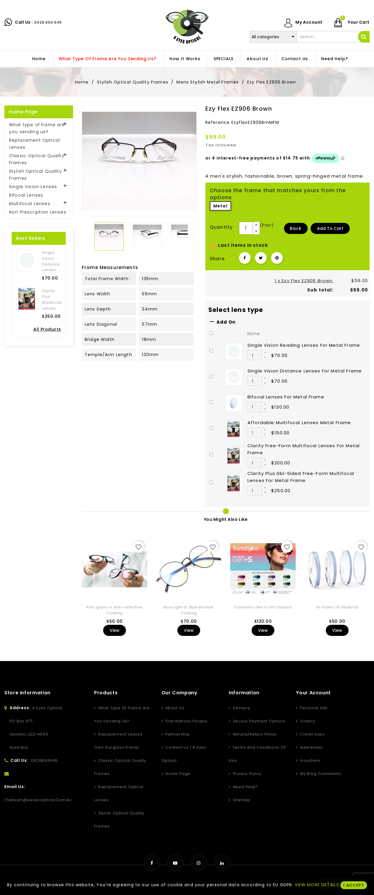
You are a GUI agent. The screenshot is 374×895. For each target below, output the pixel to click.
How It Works (184, 59)
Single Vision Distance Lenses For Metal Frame (304, 371)
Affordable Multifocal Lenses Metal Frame (299, 422)
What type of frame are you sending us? (107, 59)
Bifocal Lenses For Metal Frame (285, 397)
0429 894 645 (48, 22)
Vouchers (309, 760)
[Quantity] (246, 228)
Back (296, 228)
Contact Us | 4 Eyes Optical (184, 754)
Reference (217, 122)
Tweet (261, 258)
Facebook (152, 862)
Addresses (311, 747)
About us (257, 59)
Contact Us (294, 59)
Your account (313, 692)
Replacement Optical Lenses (34, 143)
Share (245, 258)
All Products (47, 329)
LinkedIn (222, 862)
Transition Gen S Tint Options (263, 607)
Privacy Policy (246, 773)
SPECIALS (223, 59)
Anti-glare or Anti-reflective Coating (114, 610)
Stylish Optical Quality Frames (35, 174)
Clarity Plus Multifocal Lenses (51, 299)
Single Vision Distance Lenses (51, 261)
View (115, 630)
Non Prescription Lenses (37, 212)
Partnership (176, 734)
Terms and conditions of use (257, 754)
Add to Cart (330, 228)
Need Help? (334, 59)
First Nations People (185, 721)
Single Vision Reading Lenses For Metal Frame (303, 345)
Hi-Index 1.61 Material (337, 607)
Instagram (199, 862)
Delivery (240, 708)
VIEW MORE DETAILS (317, 885)
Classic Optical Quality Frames (36, 159)
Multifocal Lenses (29, 204)
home (39, 59)
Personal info (313, 708)
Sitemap (240, 800)
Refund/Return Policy (254, 734)
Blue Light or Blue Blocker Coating (188, 610)
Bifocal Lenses (26, 195)
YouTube (175, 862)
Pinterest (277, 258)
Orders (307, 721)
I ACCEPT (353, 885)
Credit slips (311, 734)
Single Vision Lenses (33, 187)
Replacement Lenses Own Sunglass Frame (118, 740)
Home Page (23, 111)
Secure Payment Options (258, 721)
